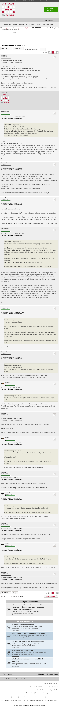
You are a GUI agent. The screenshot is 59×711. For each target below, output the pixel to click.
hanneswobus (5, 111)
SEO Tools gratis (35, 700)
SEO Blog (15, 697)
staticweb (3, 198)
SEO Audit (26, 700)
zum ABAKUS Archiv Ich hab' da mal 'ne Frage (14, 679)
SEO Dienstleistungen (38, 697)
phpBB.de (54, 690)
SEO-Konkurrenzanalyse (49, 700)
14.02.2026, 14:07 (34, 611)
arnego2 (7, 382)
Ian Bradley (53, 683)
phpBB (38, 686)
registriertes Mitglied (23, 28)
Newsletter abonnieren (50, 9)
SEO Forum (26, 1)
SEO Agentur (7, 697)
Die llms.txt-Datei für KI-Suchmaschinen (28, 642)
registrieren (8, 28)
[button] (49, 52)
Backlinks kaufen (16, 700)
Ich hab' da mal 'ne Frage (25, 613)
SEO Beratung (5, 700)
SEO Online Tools (24, 697)
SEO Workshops (51, 697)
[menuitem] (57, 20)
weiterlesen (15, 630)
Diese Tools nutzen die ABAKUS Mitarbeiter (29, 633)
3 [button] (55, 52)
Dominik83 (4, 55)
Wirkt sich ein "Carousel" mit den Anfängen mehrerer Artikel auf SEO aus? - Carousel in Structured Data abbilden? (29, 607)
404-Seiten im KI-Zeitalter (22, 650)
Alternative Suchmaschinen (23, 625)
